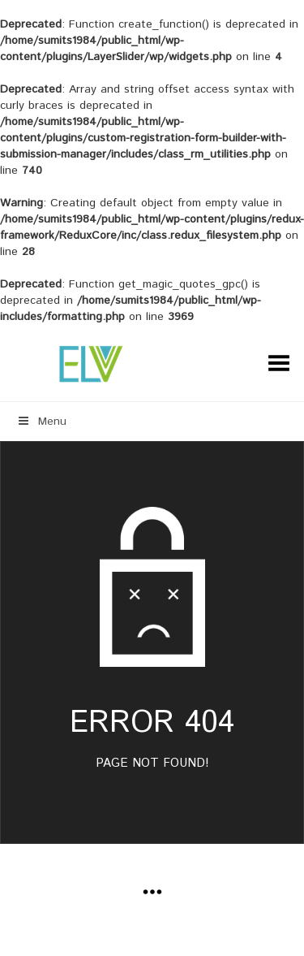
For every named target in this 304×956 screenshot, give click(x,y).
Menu (41, 421)
